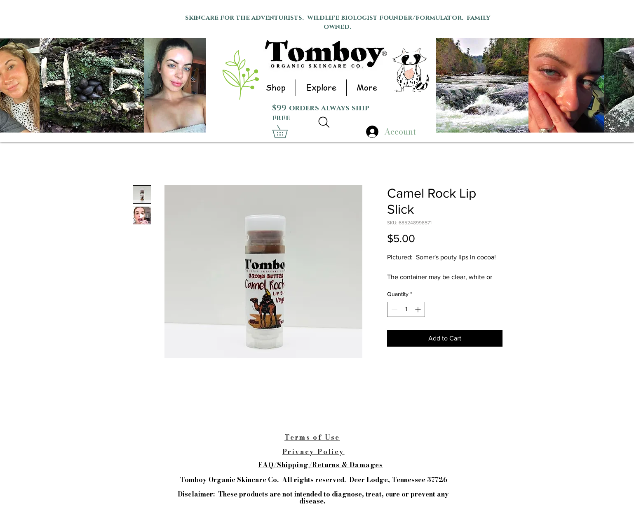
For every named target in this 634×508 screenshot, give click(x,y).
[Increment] (418, 309)
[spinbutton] (406, 309)
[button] (276, 87)
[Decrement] (393, 309)
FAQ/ (267, 465)
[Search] (324, 122)
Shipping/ (294, 465)
